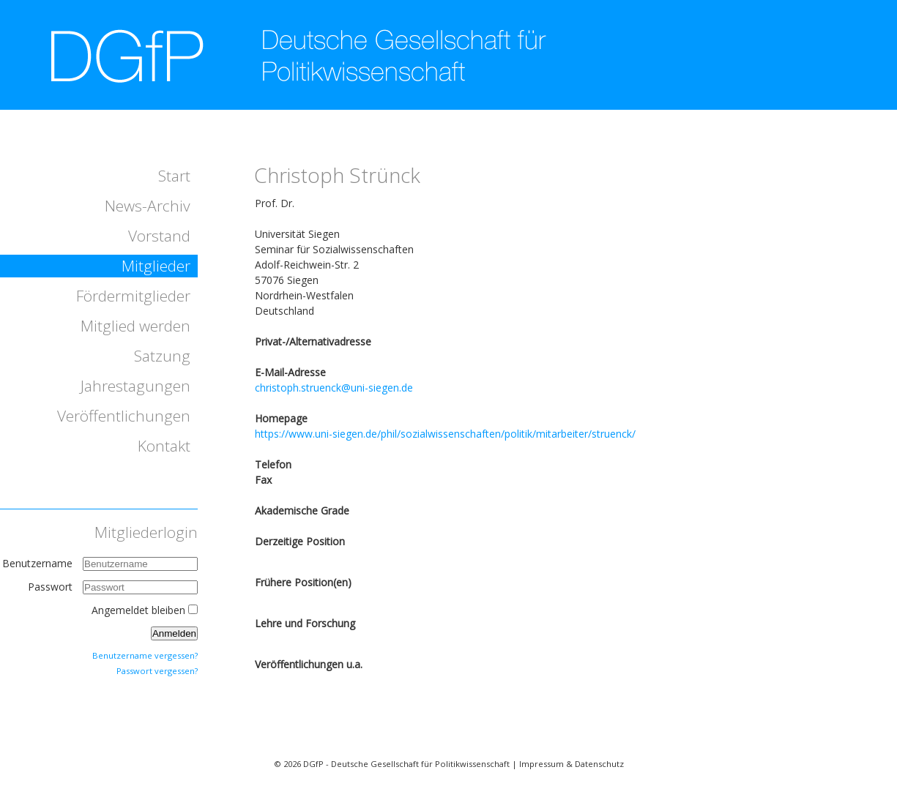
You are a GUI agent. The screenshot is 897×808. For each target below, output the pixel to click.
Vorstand (159, 235)
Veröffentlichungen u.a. (308, 664)
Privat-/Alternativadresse (313, 341)
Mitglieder (156, 265)
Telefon (273, 464)
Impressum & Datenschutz (571, 763)
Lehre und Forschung (305, 623)
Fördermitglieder (133, 295)
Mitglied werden (135, 325)
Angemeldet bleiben (138, 610)
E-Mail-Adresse (290, 372)
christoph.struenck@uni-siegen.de (334, 387)
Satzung (162, 355)
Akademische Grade (302, 510)
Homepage (281, 418)
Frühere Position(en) (303, 582)
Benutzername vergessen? (145, 655)
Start (174, 175)
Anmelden (174, 633)
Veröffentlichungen (123, 415)
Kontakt (164, 445)
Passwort (51, 587)
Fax (263, 480)
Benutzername (37, 563)
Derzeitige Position (300, 541)
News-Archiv (147, 205)
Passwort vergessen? (157, 670)
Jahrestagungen (135, 385)
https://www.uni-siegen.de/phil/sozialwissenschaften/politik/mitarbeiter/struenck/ (445, 434)
